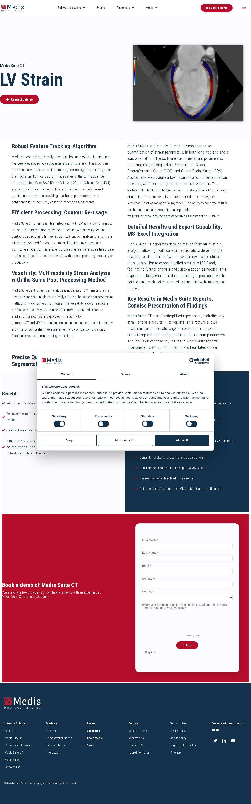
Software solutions (71, 8)
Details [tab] (125, 373)
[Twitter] (215, 741)
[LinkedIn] (224, 741)
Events (100, 8)
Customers (125, 8)
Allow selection (125, 440)
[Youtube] (233, 741)
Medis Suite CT (12, 65)
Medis (151, 8)
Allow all (182, 440)
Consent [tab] (67, 373)
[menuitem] (243, 8)
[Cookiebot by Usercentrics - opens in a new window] (192, 361)
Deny (69, 440)
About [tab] (184, 373)
